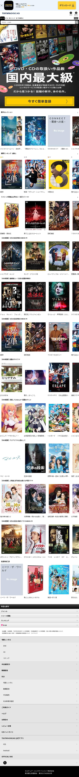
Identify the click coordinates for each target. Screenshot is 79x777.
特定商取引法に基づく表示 (8, 635)
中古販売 (6, 697)
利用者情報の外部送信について (23, 635)
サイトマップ (34, 635)
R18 (76, 20)
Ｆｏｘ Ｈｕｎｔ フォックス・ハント (14, 316)
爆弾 (1, 194)
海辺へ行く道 (52, 599)
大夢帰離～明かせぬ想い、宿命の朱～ (37, 518)
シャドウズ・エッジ (7, 276)
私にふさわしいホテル (31, 599)
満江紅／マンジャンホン (32, 316)
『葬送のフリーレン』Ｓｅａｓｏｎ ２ (38, 151)
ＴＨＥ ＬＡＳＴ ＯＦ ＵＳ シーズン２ (63, 559)
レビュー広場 (6, 728)
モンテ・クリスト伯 (31, 276)
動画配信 (5, 672)
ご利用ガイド (6, 709)
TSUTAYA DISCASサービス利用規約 (21, 633)
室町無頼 (51, 235)
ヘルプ (4, 715)
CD (9, 20)
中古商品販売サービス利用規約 (38, 633)
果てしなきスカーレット (32, 235)
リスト (70, 16)
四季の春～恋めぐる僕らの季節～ (59, 478)
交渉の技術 (28, 478)
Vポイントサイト (7, 734)
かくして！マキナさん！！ (9, 437)
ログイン (76, 16)
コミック (16, 20)
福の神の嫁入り (5, 518)
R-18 (39, 627)
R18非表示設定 (8, 703)
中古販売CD (25, 20)
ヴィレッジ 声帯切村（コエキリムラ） (61, 316)
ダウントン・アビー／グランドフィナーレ (15, 559)
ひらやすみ (4, 397)
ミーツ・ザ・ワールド (8, 599)
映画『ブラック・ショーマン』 (35, 194)
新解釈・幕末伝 (5, 235)
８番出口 (51, 194)
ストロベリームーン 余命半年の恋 (12, 151)
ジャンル (39, 613)
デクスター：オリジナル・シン (35, 559)
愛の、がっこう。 (30, 397)
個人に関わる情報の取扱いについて (54, 633)
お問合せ (5, 721)
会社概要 (4, 633)
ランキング (39, 622)
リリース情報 (39, 617)
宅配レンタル (8, 685)
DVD (4, 20)
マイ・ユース (5, 478)
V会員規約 (9, 633)
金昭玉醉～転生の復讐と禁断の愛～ (60, 518)
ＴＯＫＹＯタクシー (55, 357)
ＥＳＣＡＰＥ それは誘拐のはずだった (61, 397)
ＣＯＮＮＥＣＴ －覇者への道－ (59, 151)
